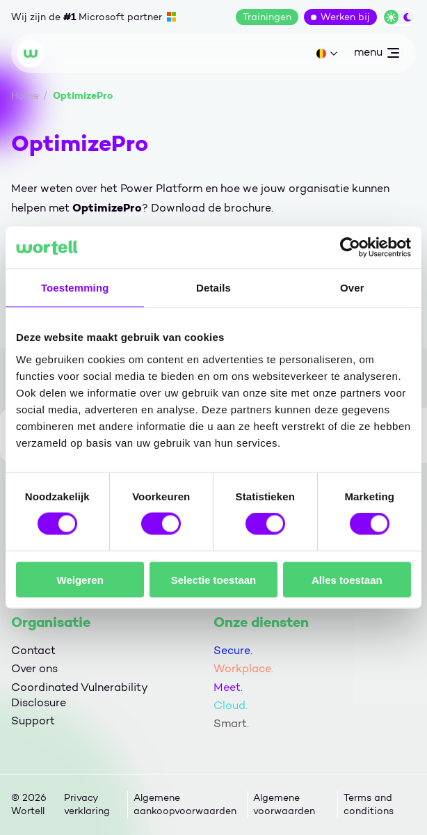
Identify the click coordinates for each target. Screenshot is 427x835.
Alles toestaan (347, 579)
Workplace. (243, 668)
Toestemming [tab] (75, 288)
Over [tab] (352, 288)
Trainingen (267, 17)
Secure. (233, 650)
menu (376, 55)
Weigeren (80, 579)
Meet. (228, 687)
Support (33, 720)
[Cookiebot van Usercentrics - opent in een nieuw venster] (350, 247)
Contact (33, 650)
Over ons (34, 668)
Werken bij (345, 17)
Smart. (231, 723)
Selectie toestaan (214, 579)
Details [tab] (213, 288)
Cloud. (231, 705)
